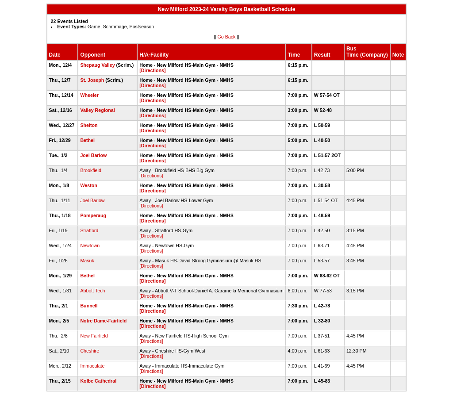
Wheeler (89, 95)
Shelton (88, 125)
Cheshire (89, 350)
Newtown (90, 245)
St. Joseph (92, 80)
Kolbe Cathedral (98, 380)
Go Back (227, 36)
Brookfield (90, 170)
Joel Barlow (93, 155)
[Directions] (152, 70)
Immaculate (92, 365)
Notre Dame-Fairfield (103, 320)
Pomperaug (93, 215)
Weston (88, 185)
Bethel (87, 140)
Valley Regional (97, 110)
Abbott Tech (92, 290)
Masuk (87, 260)
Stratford (89, 230)
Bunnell (88, 305)
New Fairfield (93, 335)
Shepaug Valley (97, 65)
